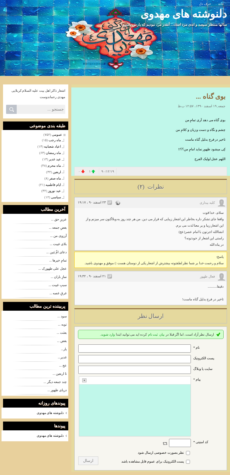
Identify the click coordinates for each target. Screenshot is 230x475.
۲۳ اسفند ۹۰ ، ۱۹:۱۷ (92, 202)
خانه (221, 3)
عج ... (63, 365)
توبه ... (62, 324)
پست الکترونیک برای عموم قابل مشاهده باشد (152, 461)
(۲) (141, 186)
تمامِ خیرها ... (58, 260)
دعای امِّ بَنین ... (56, 252)
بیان (161, 334)
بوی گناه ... (211, 96)
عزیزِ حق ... (59, 219)
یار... (64, 349)
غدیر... (62, 357)
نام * (196, 347)
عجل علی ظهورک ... (53, 268)
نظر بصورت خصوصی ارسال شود (161, 452)
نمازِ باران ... (59, 277)
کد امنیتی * (200, 442)
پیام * (197, 379)
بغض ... (62, 341)
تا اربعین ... (59, 373)
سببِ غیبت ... (58, 285)
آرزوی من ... (58, 235)
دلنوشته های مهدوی (183, 14)
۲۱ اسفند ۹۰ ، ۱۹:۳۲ (92, 276)
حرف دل (205, 3)
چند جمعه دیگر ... (55, 382)
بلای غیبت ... (58, 244)
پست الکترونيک (203, 358)
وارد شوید (108, 334)
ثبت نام (153, 334)
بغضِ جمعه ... (58, 227)
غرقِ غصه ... (58, 293)
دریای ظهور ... (57, 390)
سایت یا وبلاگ (202, 369)
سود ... (62, 316)
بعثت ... (62, 332)
